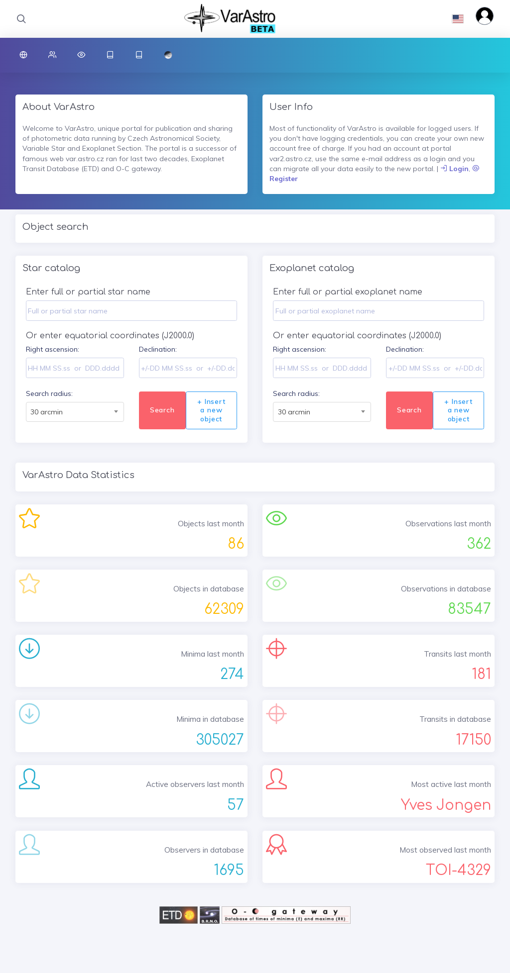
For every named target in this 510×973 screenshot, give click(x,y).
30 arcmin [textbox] (46, 411)
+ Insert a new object (211, 410)
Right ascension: (52, 349)
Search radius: (49, 393)
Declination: (158, 349)
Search (162, 409)
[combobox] (75, 412)
